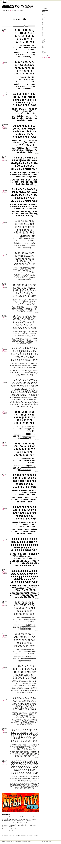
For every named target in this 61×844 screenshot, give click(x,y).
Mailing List (27, 841)
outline (3, 836)
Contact (3, 841)
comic (3, 835)
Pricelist (22, 841)
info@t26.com (49, 841)
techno (43, 44)
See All (44, 17)
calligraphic (43, 53)
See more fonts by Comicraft (7, 830)
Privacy (7, 841)
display (33, 835)
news (42, 50)
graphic (11, 835)
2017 (42, 25)
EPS (34, 1)
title (31, 835)
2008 (42, 32)
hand (19, 835)
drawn (21, 835)
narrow (43, 51)
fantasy (36, 835)
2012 (42, 29)
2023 (42, 20)
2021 (42, 21)
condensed (43, 54)
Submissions (18, 841)
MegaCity (43, 11)
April (43, 15)
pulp (9, 835)
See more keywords (45, 55)
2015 (42, 26)
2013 (42, 28)
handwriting (44, 52)
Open (6, 836)
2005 (42, 35)
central (43, 42)
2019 (42, 23)
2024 (42, 19)
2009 (42, 31)
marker (17, 835)
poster (43, 43)
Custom (37, 1)
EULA (9, 841)
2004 (42, 36)
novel (14, 835)
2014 (42, 27)
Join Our (45, 8)
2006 (42, 34)
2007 (42, 33)
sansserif (24, 835)
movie (28, 835)
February (44, 16)
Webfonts (30, 1)
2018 (42, 24)
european (43, 41)
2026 (42, 14)
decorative (6, 835)
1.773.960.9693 (44, 841)
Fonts (26, 1)
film (30, 835)
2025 (42, 18)
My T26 (57, 1)
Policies (14, 841)
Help (11, 841)
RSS (29, 841)
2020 (42, 22)
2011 (42, 30)
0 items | (46, 1)
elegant (43, 47)
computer (43, 49)
